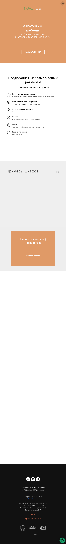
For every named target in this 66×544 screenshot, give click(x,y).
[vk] (28, 479)
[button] (33, 52)
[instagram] (33, 479)
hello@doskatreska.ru (35, 499)
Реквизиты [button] (33, 514)
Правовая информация (33, 519)
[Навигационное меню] (63, 3)
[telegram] (38, 479)
